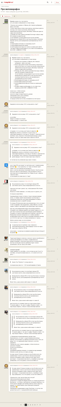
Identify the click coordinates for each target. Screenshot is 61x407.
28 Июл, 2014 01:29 (51, 166)
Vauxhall (6, 106)
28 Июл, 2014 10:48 (51, 271)
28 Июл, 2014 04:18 (51, 239)
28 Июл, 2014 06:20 (51, 251)
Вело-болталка (5, 6)
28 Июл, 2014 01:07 (51, 22)
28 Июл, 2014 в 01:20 (31, 142)
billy (7, 314)
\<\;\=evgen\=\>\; (22, 54)
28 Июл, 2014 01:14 (50, 113)
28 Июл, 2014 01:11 (50, 56)
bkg (7, 167)
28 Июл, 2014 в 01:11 (31, 111)
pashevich (5, 183)
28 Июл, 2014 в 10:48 (31, 287)
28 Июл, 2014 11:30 (50, 288)
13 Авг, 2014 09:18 (24, 11)
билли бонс (21, 365)
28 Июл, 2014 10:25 (51, 261)
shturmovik (5, 23)
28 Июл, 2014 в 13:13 (33, 365)
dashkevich (5, 261)
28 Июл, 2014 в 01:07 (35, 54)
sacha (20, 311)
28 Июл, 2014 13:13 (50, 313)
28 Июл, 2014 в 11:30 (31, 311)
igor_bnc (6, 240)
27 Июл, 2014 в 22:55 (31, 259)
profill (20, 259)
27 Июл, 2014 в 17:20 (29, 181)
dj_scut (17, 11)
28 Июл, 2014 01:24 (51, 144)
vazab (20, 111)
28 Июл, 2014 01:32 (51, 183)
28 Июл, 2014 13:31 (50, 367)
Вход (57, 2)
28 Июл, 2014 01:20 (51, 127)
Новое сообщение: (11, 11)
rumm (6, 272)
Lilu (7, 251)
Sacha (6, 289)
